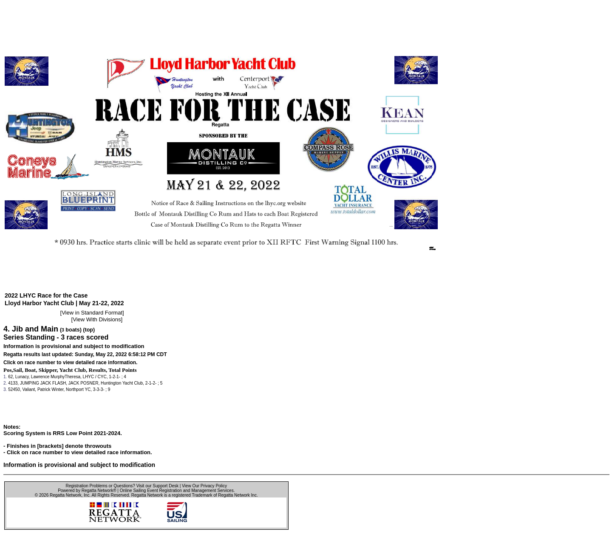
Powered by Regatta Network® (87, 490)
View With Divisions (97, 319)
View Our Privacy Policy (204, 485)
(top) (89, 330)
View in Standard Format (92, 312)
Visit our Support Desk (157, 485)
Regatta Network (65, 495)
